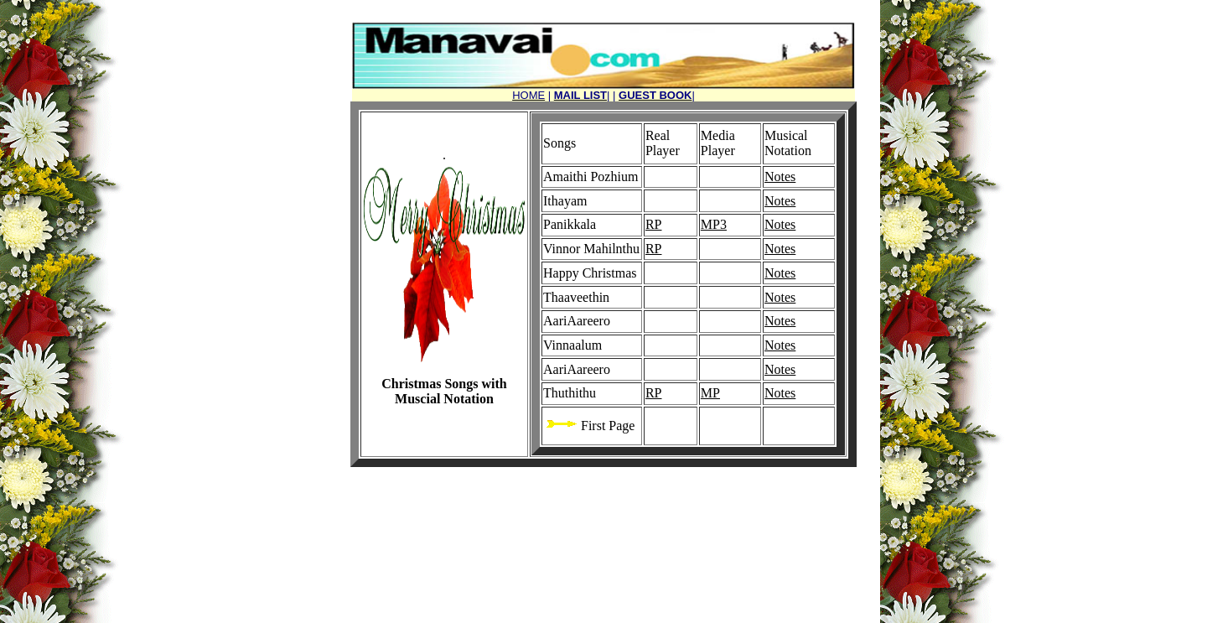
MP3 (714, 224)
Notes (779, 176)
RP (653, 224)
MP (710, 393)
